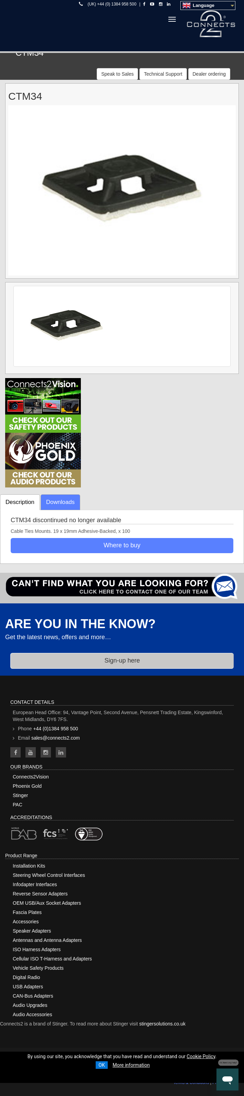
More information (131, 1065)
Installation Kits (29, 866)
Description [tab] (20, 502)
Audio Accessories (32, 1014)
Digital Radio (26, 977)
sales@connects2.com (55, 738)
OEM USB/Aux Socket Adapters (47, 903)
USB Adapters (28, 986)
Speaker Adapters (32, 931)
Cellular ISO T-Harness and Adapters (52, 958)
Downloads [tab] (60, 502)
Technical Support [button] (163, 74)
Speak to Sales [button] (117, 74)
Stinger (20, 795)
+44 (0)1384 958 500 (55, 728)
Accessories (26, 921)
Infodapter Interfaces (35, 884)
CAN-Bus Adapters (33, 996)
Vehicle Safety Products (38, 968)
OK (101, 1065)
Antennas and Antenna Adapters (47, 940)
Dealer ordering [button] (209, 74)
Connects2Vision (31, 777)
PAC (17, 804)
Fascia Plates (27, 912)
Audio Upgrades (30, 1005)
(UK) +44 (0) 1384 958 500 (112, 4)
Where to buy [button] (122, 545)
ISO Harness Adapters (37, 949)
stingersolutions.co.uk (162, 1024)
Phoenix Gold (27, 786)
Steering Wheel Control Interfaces (49, 875)
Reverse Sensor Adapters (40, 893)
